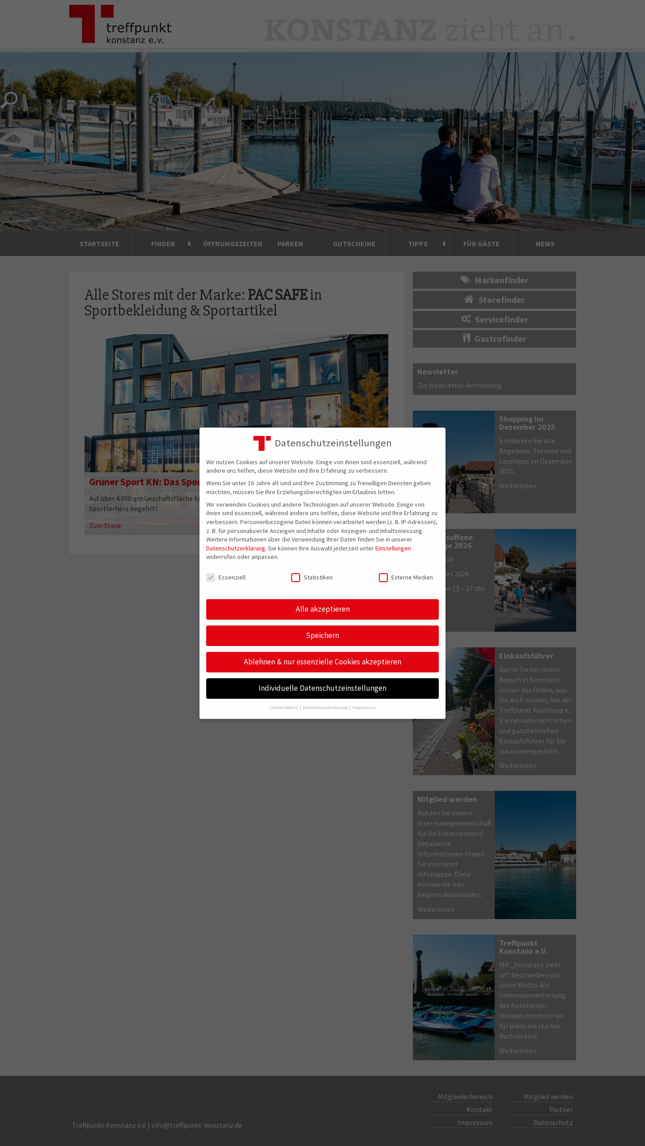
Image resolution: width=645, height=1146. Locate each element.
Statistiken (312, 577)
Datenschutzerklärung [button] (325, 707)
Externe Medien (406, 577)
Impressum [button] (364, 707)
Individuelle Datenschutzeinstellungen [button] (322, 688)
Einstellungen (393, 548)
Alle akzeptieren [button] (323, 609)
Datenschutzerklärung (235, 548)
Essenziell (226, 577)
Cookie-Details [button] (284, 707)
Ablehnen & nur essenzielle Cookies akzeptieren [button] (322, 662)
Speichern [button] (322, 635)
